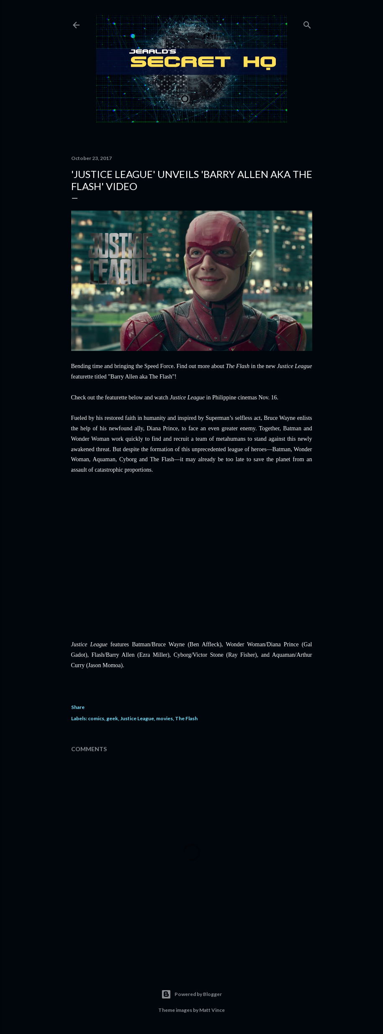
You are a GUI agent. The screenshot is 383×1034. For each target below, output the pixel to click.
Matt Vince (212, 1010)
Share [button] (78, 707)
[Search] (307, 23)
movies (164, 718)
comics (96, 718)
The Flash (186, 718)
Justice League (137, 718)
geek (112, 718)
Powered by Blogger (191, 994)
